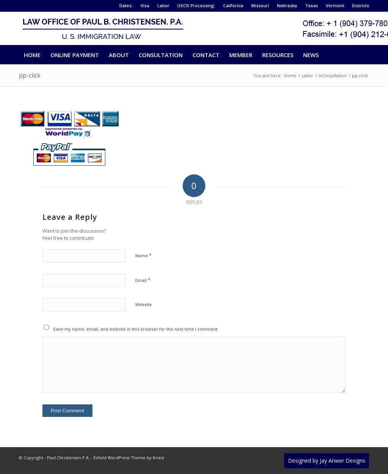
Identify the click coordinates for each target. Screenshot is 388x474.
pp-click (30, 75)
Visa (145, 5)
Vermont (335, 5)
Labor (163, 5)
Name (143, 255)
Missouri (260, 5)
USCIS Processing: (196, 5)
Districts (360, 5)
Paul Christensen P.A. (68, 457)
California (233, 5)
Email (142, 280)
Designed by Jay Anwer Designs (326, 460)
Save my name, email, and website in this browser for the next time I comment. (136, 329)
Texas (311, 5)
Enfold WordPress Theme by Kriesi (129, 457)
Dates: (126, 5)
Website (143, 304)
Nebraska (287, 5)
